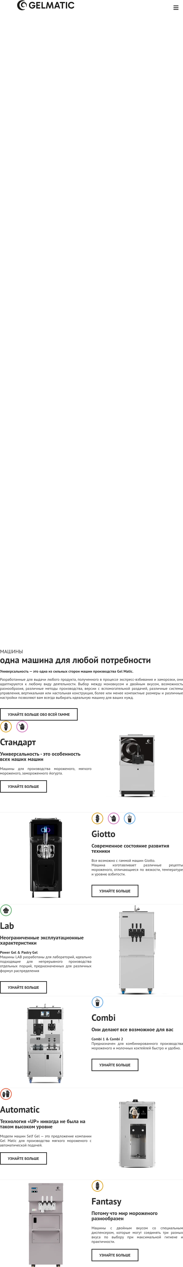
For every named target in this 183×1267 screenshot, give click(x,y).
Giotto (103, 833)
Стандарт (18, 742)
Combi (104, 1017)
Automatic (20, 1109)
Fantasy (106, 1201)
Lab (7, 925)
